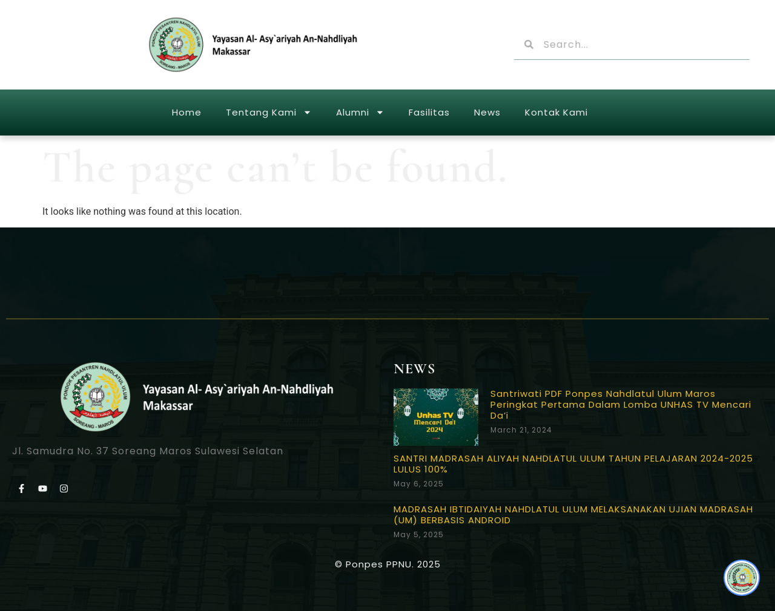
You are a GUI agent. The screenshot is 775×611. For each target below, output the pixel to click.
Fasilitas (429, 112)
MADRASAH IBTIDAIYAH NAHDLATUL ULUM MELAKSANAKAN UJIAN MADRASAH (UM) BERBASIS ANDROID (573, 514)
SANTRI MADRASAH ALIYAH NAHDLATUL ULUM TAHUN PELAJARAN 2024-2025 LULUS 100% (573, 463)
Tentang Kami (269, 112)
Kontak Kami (556, 112)
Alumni (360, 112)
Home (187, 112)
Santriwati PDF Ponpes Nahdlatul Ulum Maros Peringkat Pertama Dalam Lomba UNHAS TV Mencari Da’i (620, 404)
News (487, 112)
